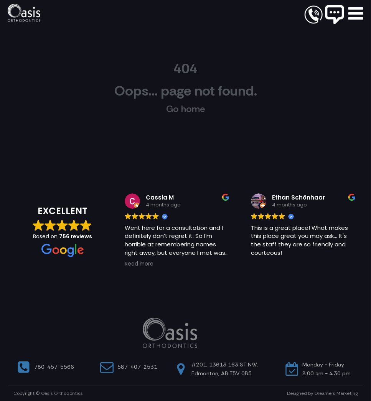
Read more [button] (139, 264)
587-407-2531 (137, 366)
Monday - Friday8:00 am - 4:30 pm (326, 369)
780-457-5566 (54, 366)
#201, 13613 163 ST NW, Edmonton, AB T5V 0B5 (224, 369)
